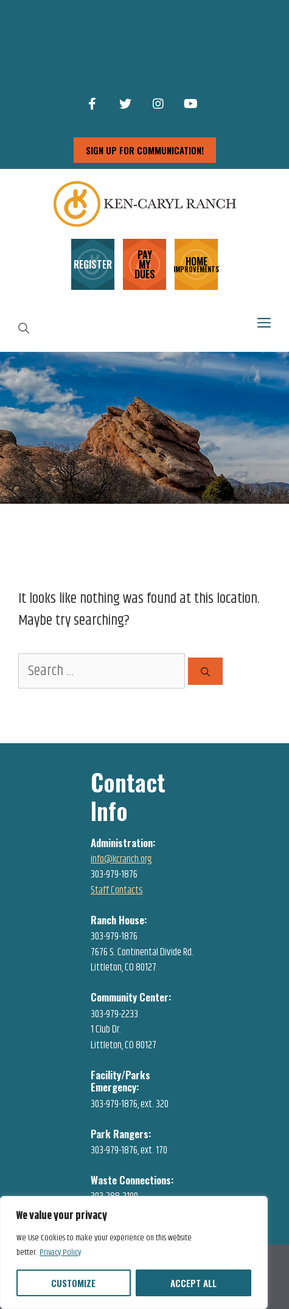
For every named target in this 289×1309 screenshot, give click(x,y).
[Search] (205, 671)
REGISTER (93, 264)
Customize (73, 1283)
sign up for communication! (145, 150)
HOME (196, 263)
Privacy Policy (60, 1252)
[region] (134, 1252)
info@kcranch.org (121, 859)
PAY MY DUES (144, 264)
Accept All (193, 1283)
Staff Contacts (117, 890)
